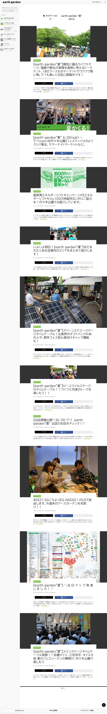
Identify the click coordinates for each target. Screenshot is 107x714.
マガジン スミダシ (11, 49)
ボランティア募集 (87, 710)
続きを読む (47, 91)
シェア (63, 83)
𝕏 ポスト (44, 83)
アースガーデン (12, 2)
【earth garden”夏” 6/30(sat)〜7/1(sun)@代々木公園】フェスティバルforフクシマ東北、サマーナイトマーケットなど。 (63, 141)
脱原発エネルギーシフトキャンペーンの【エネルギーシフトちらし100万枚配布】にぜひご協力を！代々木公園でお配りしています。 (63, 199)
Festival (37, 60)
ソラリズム (11, 29)
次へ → (63, 688)
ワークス (11, 44)
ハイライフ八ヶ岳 (11, 23)
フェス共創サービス (11, 39)
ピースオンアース (11, 34)
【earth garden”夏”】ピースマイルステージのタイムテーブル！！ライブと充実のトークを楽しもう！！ (62, 389)
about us (19, 710)
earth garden (11, 18)
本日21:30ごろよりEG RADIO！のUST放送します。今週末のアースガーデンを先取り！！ (62, 503)
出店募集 (53, 710)
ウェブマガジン (96, 2)
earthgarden (50, 78)
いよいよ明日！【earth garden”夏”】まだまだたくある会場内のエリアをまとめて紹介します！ (62, 251)
